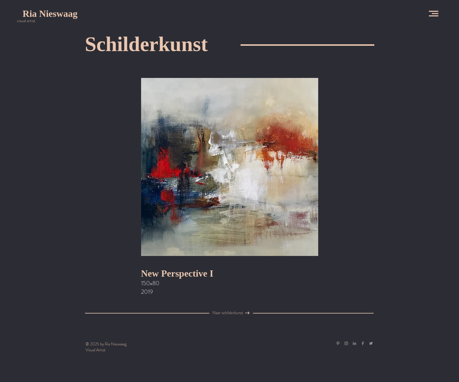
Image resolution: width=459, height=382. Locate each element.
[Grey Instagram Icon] (346, 343)
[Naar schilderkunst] (228, 313)
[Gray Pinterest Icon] (338, 343)
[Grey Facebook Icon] (362, 343)
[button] (433, 13)
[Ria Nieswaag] (50, 13)
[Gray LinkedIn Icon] (354, 343)
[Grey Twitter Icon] (371, 343)
